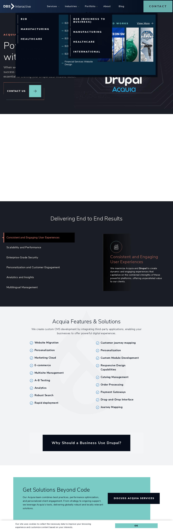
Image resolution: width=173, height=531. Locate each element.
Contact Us (16, 90)
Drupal (143, 267)
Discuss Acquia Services (134, 497)
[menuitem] (52, 6)
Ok (136, 525)
